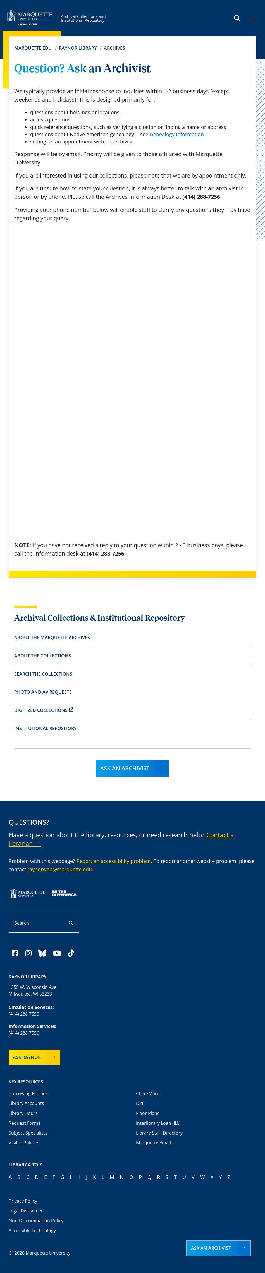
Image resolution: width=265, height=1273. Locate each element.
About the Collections (42, 656)
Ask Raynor (27, 1057)
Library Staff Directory (159, 1133)
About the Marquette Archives (52, 638)
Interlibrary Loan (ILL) (158, 1123)
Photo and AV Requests (43, 692)
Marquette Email (153, 1143)
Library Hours (23, 1113)
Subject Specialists (28, 1133)
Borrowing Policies (28, 1093)
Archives (114, 48)
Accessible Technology (32, 1230)
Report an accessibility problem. (114, 861)
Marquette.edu (33, 48)
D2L (140, 1103)
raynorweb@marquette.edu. (60, 869)
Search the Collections (43, 674)
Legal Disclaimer (26, 1211)
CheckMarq (148, 1093)
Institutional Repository (45, 728)
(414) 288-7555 (24, 1014)
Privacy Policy (23, 1201)
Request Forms (24, 1123)
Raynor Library (78, 48)
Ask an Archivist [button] (211, 1248)
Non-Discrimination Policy (36, 1220)
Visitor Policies (24, 1143)
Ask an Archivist (124, 768)
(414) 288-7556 (24, 1033)
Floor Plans (147, 1113)
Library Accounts (26, 1103)
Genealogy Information (177, 134)
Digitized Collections (43, 710)
